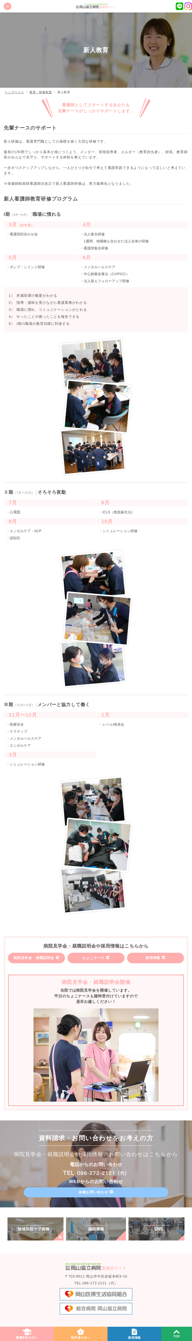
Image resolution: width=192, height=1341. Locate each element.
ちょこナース (93, 958)
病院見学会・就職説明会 (34, 958)
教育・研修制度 (41, 92)
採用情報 (153, 958)
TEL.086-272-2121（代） (96, 1283)
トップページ (14, 92)
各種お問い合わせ (93, 1192)
